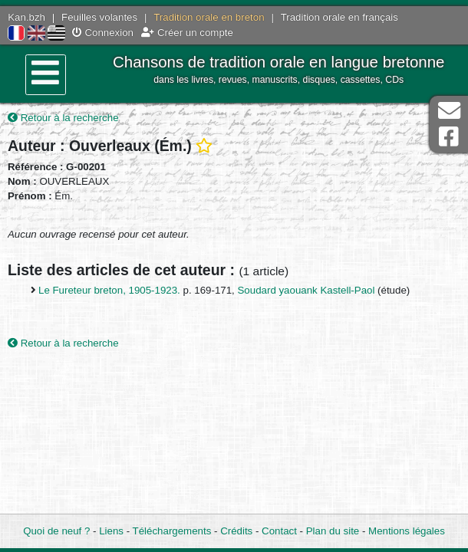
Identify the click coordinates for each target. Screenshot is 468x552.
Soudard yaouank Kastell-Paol (308, 290)
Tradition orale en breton (208, 17)
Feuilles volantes (99, 17)
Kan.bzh (26, 17)
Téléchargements (172, 531)
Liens (111, 531)
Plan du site (332, 531)
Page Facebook (448, 137)
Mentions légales (406, 531)
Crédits (236, 531)
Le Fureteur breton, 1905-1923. (110, 290)
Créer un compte (187, 32)
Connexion (102, 32)
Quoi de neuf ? (56, 531)
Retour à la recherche (63, 117)
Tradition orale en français (339, 17)
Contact (279, 531)
